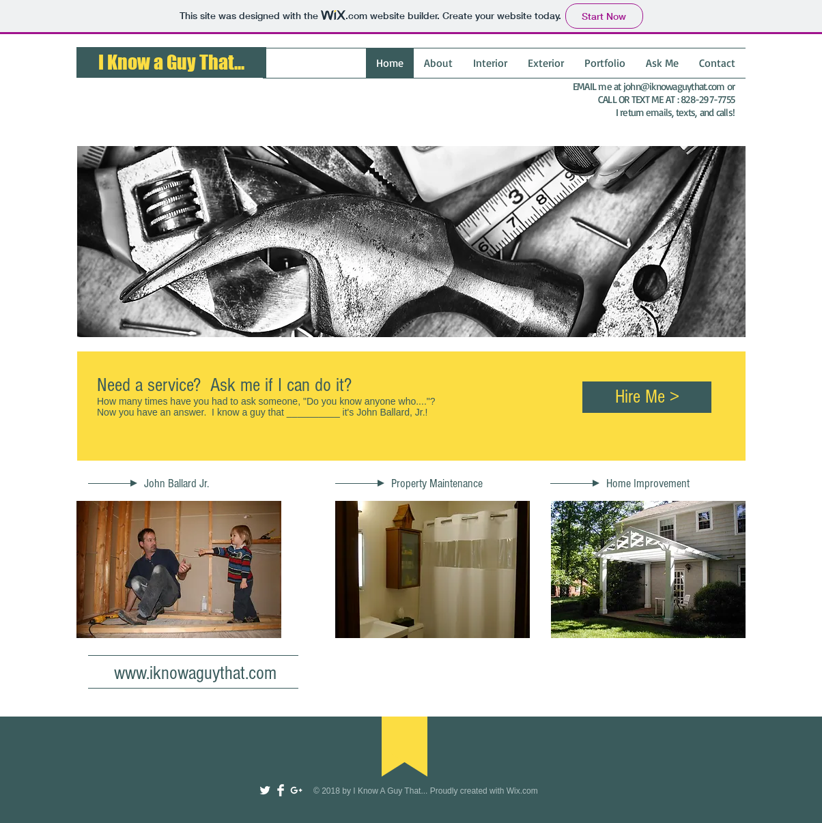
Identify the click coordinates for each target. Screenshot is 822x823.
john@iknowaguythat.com (674, 86)
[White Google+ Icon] (296, 790)
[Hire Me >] (646, 397)
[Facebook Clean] (280, 790)
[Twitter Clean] (265, 790)
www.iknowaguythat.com (195, 673)
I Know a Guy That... (171, 62)
